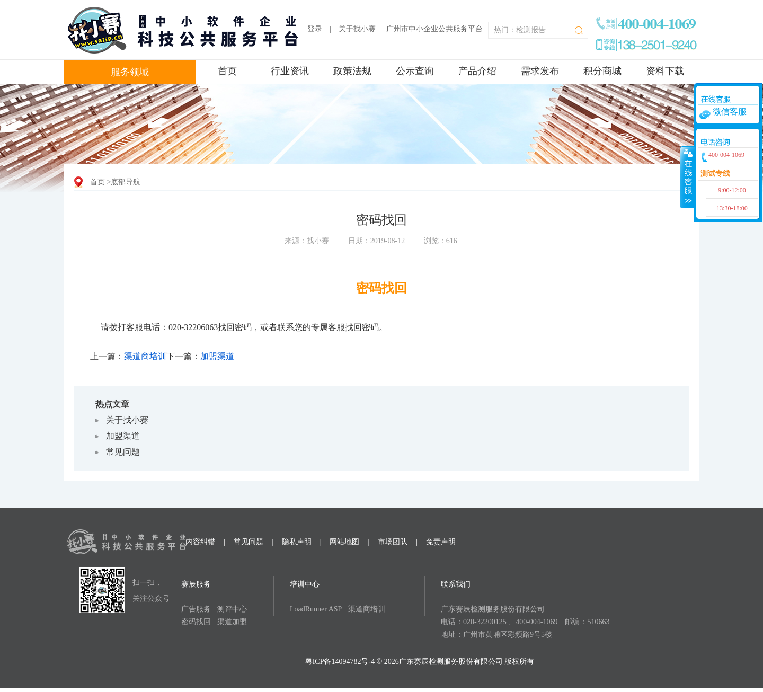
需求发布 (540, 71)
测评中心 (232, 609)
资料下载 (665, 71)
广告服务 (196, 609)
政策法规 (352, 71)
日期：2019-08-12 (376, 241)
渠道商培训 (145, 356)
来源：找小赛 (307, 241)
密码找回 (196, 622)
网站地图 (344, 542)
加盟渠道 (217, 356)
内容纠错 (200, 542)
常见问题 (123, 451)
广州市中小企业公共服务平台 (434, 29)
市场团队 (392, 542)
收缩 (687, 177)
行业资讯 (290, 71)
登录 (314, 29)
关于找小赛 (357, 29)
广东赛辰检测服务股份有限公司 (493, 609)
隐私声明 (297, 542)
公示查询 (415, 71)
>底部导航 (124, 182)
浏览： (440, 241)
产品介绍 (477, 71)
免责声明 (441, 542)
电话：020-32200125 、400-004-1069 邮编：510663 (525, 622)
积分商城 (602, 71)
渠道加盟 (232, 622)
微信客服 (730, 111)
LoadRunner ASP (316, 609)
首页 (227, 71)
